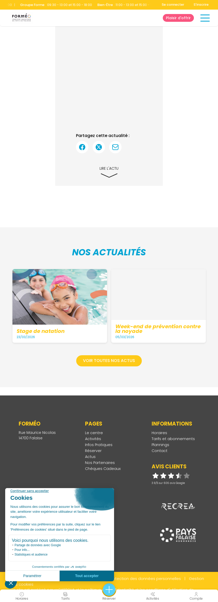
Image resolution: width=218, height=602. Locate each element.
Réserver (93, 450)
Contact (159, 450)
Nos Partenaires (100, 462)
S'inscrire (201, 4)
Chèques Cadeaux (103, 468)
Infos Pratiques (98, 444)
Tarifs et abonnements (173, 438)
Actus (90, 456)
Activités (93, 438)
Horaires (159, 432)
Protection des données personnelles (145, 578)
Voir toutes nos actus (109, 361)
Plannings (160, 444)
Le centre (94, 432)
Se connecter (173, 4)
